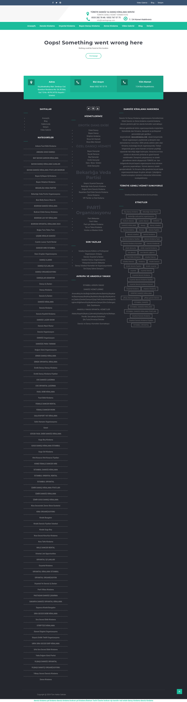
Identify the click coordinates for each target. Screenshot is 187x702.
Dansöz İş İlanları (45, 296)
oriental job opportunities (46, 554)
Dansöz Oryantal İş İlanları (93, 257)
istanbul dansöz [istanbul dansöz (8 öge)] (128, 262)
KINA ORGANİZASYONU (46, 512)
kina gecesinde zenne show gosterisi (45, 506)
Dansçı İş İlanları (45, 284)
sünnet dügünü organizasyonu (45, 632)
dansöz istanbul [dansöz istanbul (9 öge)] (133, 234)
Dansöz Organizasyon (45, 332)
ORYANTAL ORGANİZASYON (46, 578)
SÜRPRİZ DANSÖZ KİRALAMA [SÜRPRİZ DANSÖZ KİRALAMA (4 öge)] (141, 293)
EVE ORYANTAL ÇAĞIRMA (46, 386)
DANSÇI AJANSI (45, 260)
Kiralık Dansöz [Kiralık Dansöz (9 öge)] (154, 262)
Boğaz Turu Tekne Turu (46, 230)
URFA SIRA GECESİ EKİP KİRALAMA (45, 644)
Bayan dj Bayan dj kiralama (45, 176)
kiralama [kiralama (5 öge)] (142, 262)
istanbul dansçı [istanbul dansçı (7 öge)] (150, 257)
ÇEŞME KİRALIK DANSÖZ (45, 236)
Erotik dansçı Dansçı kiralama (45, 368)
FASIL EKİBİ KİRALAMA (46, 392)
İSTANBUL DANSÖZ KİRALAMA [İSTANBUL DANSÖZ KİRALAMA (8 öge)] (141, 307)
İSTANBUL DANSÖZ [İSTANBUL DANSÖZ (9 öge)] (141, 302)
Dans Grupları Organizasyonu (46, 254)
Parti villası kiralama (46, 590)
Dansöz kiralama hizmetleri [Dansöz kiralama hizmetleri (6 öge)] (132, 243)
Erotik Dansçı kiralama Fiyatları (46, 374)
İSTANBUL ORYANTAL (45, 482)
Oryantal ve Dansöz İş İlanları (45, 584)
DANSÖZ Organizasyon (46, 338)
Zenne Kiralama (111, 26)
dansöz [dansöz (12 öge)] (141, 230)
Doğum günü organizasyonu (46, 350)
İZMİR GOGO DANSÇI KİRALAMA (45, 500)
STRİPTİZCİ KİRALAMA (46, 626)
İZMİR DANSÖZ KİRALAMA (45, 494)
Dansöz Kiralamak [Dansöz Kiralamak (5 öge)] (153, 243)
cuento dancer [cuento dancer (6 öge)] (144, 221)
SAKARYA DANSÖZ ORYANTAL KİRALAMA (45, 602)
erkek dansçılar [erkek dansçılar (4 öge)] (130, 248)
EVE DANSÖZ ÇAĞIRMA (46, 380)
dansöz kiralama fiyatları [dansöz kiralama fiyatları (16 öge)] (131, 239)
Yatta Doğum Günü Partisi (46, 655)
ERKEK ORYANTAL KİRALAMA (45, 362)
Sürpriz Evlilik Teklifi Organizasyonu (45, 638)
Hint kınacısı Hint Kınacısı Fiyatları (45, 458)
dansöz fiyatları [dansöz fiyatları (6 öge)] (154, 230)
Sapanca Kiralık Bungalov (45, 608)
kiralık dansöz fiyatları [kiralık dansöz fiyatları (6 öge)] (133, 266)
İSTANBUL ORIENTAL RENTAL (45, 476)
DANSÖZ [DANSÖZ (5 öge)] (156, 221)
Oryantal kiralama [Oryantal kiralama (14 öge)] (132, 289)
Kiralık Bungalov (45, 518)
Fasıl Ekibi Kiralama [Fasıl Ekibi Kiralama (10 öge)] (133, 257)
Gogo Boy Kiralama (45, 440)
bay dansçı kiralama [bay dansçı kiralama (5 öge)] (131, 212)
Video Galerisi (142, 3)
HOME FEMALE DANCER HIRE (45, 464)
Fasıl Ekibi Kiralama (45, 398)
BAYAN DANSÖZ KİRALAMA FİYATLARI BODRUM (45, 170)
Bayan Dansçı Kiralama (89, 26)
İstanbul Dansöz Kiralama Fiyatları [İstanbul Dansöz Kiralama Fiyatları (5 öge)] (141, 320)
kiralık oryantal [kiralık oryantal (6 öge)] (151, 266)
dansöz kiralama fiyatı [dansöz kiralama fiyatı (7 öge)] (152, 239)
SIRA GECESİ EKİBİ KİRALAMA (45, 614)
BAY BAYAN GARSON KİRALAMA (45, 158)
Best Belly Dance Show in (46, 200)
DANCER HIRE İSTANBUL (45, 248)
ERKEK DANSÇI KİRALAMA (45, 356)
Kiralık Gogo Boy (45, 530)
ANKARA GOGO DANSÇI (45, 152)
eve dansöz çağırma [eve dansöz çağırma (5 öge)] (147, 252)
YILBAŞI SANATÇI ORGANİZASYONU (46, 667)
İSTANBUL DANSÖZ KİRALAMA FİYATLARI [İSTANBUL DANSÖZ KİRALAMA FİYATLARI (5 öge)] (141, 311)
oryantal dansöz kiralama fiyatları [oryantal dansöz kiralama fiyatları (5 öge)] (141, 280)
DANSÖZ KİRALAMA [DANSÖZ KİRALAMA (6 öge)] (129, 225)
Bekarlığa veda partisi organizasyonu (45, 194)
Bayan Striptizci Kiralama (45, 182)
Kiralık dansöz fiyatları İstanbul (46, 524)
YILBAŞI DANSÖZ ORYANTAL (46, 661)
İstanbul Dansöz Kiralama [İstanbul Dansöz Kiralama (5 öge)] (141, 316)
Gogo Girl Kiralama (45, 452)
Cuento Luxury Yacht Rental (45, 242)
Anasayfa (31, 26)
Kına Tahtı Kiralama (45, 542)
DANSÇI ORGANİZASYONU (45, 272)
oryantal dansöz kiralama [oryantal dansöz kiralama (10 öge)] (141, 275)
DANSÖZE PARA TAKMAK (46, 344)
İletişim (160, 3)
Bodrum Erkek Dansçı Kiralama (46, 212)
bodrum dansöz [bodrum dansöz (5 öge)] (128, 221)
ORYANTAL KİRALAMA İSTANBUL (46, 572)
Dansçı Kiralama (45, 290)
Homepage (93, 56)
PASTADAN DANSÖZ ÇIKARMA (46, 596)
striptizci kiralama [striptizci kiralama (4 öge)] (149, 289)
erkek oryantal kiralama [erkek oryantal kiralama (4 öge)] (149, 248)
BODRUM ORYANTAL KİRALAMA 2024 (45, 224)
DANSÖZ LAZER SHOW (46, 320)
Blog (152, 3)
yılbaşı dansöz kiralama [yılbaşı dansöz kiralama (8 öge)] (131, 298)
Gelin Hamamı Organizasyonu (45, 422)
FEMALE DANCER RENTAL (46, 404)
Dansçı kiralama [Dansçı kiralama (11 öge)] (128, 230)
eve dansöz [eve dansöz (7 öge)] (132, 252)
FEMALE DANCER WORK (45, 410)
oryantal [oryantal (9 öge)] (133, 271)
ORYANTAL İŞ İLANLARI (46, 560)
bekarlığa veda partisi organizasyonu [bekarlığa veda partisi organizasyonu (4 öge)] (141, 216)
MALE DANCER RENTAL (46, 548)
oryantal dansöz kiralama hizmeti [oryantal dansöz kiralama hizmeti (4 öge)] (141, 284)
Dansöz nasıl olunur (45, 326)
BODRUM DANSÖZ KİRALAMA (45, 206)
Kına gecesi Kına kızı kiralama (45, 536)
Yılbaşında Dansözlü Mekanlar (93, 263)
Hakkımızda (45, 124)
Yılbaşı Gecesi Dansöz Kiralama (46, 673)
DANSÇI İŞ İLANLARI (46, 266)
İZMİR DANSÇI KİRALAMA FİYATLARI (45, 488)
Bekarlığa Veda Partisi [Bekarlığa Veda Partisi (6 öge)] (150, 212)
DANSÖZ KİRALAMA (46, 302)
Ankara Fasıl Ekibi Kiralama (45, 146)
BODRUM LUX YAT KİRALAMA (45, 218)
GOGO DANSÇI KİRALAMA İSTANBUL (45, 446)
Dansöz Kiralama (47, 26)
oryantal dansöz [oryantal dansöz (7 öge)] (146, 271)
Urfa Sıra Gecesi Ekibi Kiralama (46, 650)
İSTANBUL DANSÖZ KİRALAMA (46, 470)
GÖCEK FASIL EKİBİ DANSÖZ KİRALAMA (45, 434)
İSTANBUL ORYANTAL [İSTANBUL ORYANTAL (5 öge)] (141, 325)
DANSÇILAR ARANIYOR (46, 278)
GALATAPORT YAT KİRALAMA (45, 416)
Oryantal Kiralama (67, 26)
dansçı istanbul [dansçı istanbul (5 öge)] (155, 225)
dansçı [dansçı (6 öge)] (143, 225)
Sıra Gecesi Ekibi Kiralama (46, 620)
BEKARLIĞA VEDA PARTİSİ (45, 188)
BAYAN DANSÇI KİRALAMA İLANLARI (45, 164)
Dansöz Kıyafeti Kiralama (45, 314)
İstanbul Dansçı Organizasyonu (93, 260)
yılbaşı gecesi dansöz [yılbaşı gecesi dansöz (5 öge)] (151, 298)
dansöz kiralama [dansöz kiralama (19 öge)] (149, 234)
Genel (46, 428)
